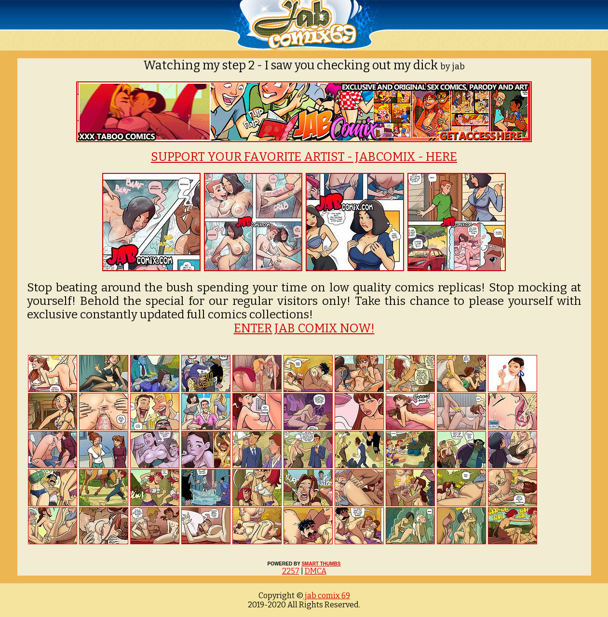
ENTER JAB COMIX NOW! (304, 328)
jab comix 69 (326, 595)
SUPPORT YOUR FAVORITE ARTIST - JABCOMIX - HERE (304, 157)
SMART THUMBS (320, 563)
